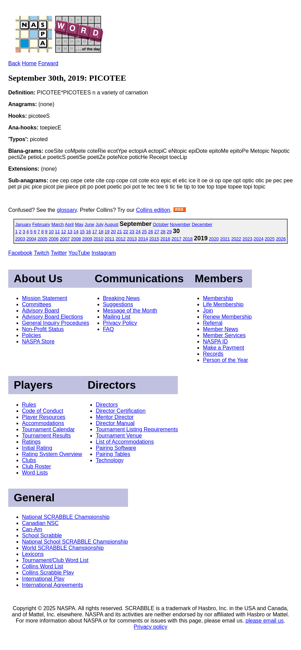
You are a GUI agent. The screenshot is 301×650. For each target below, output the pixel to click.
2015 (154, 238)
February (41, 224)
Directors (107, 405)
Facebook (20, 253)
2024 (259, 238)
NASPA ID (215, 341)
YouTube (79, 253)
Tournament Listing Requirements (137, 429)
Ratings (31, 442)
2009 (87, 238)
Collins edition (153, 210)
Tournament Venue (119, 435)
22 (125, 231)
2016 (165, 238)
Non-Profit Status (43, 329)
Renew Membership (227, 317)
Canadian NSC (40, 523)
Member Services (224, 335)
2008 (76, 238)
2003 (20, 238)
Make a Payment (223, 348)
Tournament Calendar (48, 429)
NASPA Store (38, 341)
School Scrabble (42, 535)
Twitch (41, 253)
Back (14, 63)
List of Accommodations (125, 442)
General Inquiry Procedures (55, 323)
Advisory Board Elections (52, 317)
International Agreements (52, 585)
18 (101, 231)
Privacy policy (150, 627)
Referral (212, 323)
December (202, 224)
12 (63, 231)
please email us (264, 621)
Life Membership (223, 304)
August (111, 224)
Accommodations (43, 423)
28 (163, 231)
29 (169, 231)
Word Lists (35, 473)
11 (57, 231)
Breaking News (121, 298)
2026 (281, 238)
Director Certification (121, 411)
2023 (247, 238)
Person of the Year (225, 360)
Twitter (59, 253)
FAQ (108, 329)
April (69, 224)
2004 (31, 238)
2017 (177, 238)
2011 (110, 238)
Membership (218, 298)
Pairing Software (116, 448)
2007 (65, 238)
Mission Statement (44, 298)
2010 (98, 238)
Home (29, 63)
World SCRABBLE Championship (63, 548)
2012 (121, 238)
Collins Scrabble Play (48, 572)
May (79, 224)
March (57, 224)
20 (113, 231)
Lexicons (33, 554)
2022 (236, 238)
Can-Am (32, 529)
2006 (54, 238)
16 (88, 231)
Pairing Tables (113, 454)
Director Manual (115, 423)
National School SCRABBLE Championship (75, 542)
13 (69, 231)
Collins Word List (42, 566)
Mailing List (116, 317)
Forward (48, 63)
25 (144, 231)
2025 (270, 238)
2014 (143, 238)
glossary (67, 210)
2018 (188, 238)
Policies (31, 335)
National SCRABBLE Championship (65, 517)
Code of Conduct (42, 411)
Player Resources (43, 417)
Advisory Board (40, 310)
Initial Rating (37, 448)
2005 (42, 238)
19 (107, 231)
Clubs (29, 460)
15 (82, 231)
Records (213, 354)
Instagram (104, 253)
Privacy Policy (120, 323)
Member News (220, 329)
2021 (225, 238)
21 (119, 231)
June (89, 224)
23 (131, 231)
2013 (132, 238)
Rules (29, 405)
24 (138, 231)
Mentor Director (115, 417)
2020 (214, 238)
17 (94, 231)
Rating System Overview (52, 454)
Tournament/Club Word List (55, 560)
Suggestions (118, 304)
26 (150, 231)
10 (51, 231)
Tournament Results (46, 435)
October (161, 224)
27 (156, 231)
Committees (36, 304)
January (23, 224)
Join (208, 310)
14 (75, 231)
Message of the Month (130, 310)
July (99, 224)
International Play (43, 579)
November (180, 224)
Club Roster (36, 466)
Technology (110, 460)
